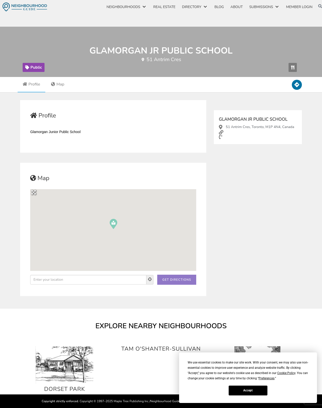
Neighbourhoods (126, 7)
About (236, 7)
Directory (195, 7)
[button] (293, 67)
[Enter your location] (88, 279)
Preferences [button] (266, 378)
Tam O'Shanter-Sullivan (161, 349)
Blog (219, 7)
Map (57, 84)
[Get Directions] (176, 280)
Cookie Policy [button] (286, 373)
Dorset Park (64, 389)
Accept (248, 390)
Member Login (299, 7)
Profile (31, 84)
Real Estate (164, 7)
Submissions (264, 7)
